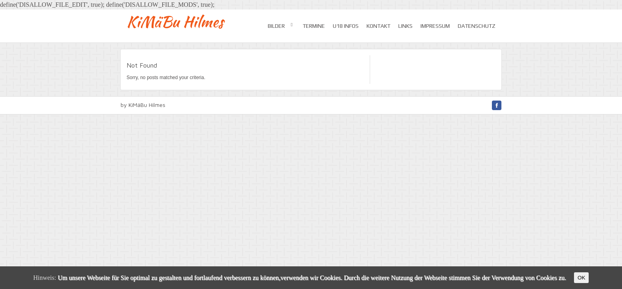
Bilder (281, 25)
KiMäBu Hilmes (175, 22)
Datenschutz (476, 26)
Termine (314, 26)
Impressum (435, 26)
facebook (496, 105)
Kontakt (378, 26)
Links (405, 26)
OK (581, 278)
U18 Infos (346, 26)
